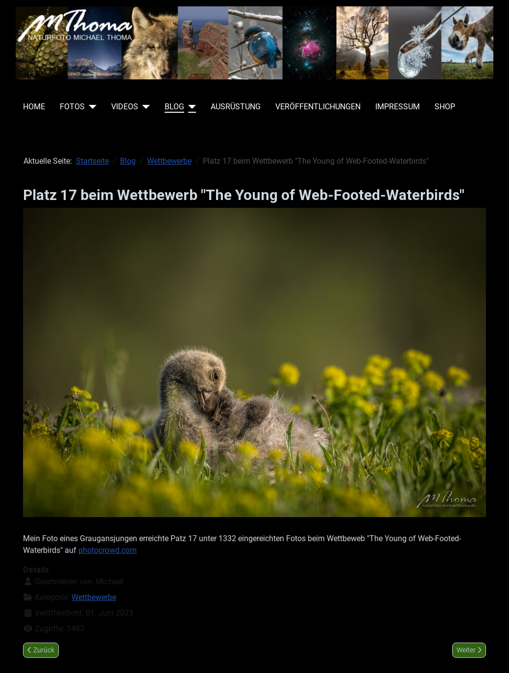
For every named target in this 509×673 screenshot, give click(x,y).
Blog (174, 106)
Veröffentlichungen (318, 106)
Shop (445, 106)
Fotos (72, 106)
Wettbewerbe (94, 597)
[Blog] (190, 107)
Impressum (397, 106)
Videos (124, 106)
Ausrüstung (236, 106)
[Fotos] (91, 107)
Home (34, 106)
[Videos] (144, 107)
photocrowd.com (107, 550)
